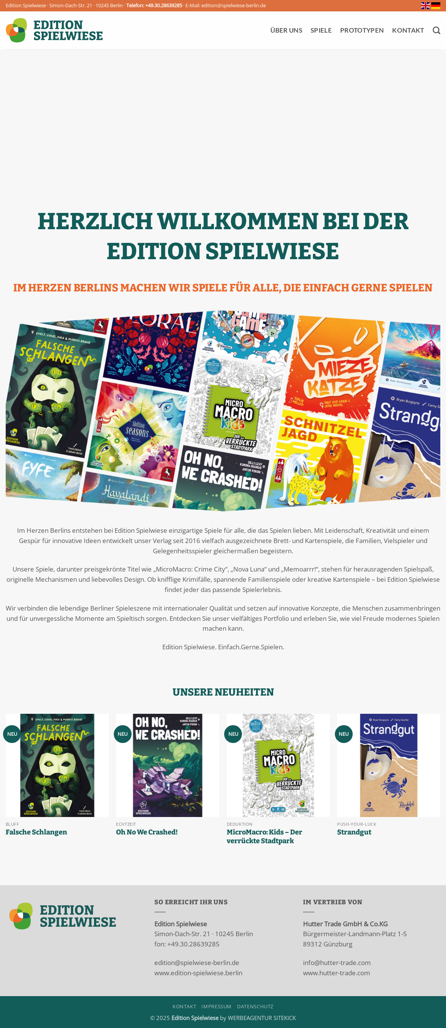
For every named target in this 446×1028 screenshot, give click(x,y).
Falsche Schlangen (36, 832)
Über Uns (286, 30)
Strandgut (354, 832)
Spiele (321, 30)
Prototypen (362, 30)
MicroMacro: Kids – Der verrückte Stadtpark (264, 836)
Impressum (216, 1006)
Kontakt (408, 30)
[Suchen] (436, 30)
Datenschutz (255, 1006)
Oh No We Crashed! (147, 832)
